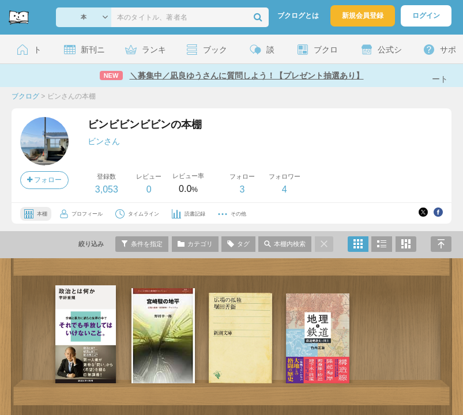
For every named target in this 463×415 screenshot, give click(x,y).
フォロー (44, 180)
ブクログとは (298, 16)
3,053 (106, 189)
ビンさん (104, 141)
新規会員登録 (362, 16)
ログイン (426, 16)
